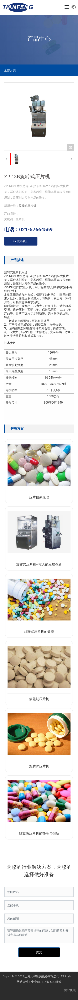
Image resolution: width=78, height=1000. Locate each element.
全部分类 (10, 70)
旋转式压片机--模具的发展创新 (39, 564)
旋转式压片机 (27, 205)
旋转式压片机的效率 (39, 631)
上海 (46, 981)
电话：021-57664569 (28, 229)
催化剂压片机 (39, 699)
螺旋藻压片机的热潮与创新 (39, 833)
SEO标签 (55, 981)
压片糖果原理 (39, 497)
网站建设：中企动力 (30, 981)
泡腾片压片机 (39, 766)
